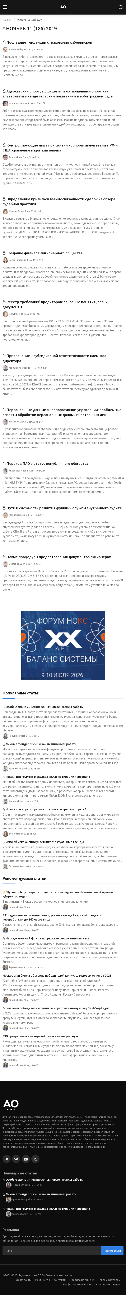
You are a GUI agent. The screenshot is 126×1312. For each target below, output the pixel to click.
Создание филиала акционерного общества (47, 255)
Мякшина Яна (13, 318)
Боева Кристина (14, 263)
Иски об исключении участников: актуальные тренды (45, 859)
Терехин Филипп (14, 984)
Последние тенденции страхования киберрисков (52, 42)
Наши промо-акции (107, 1301)
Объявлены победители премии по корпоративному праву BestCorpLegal (56, 1025)
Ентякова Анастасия (17, 883)
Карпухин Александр (17, 372)
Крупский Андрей (15, 786)
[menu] (5, 7)
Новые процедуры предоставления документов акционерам (63, 573)
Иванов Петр (13, 924)
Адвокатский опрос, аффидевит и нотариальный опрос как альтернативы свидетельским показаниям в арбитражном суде (61, 94)
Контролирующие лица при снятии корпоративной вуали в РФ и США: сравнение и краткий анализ (63, 149)
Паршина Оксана (15, 753)
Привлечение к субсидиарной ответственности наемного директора (58, 362)
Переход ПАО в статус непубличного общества (49, 474)
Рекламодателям (108, 1297)
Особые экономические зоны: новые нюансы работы (45, 724)
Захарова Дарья (14, 432)
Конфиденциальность (75, 1301)
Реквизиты (39, 1297)
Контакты (57, 1297)
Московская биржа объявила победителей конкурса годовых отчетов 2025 (57, 992)
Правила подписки (80, 1297)
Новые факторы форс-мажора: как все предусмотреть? (46, 826)
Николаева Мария (15, 482)
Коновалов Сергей (16, 104)
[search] (121, 7)
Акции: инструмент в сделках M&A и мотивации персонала (48, 794)
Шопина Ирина (13, 214)
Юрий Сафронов (15, 532)
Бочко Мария (13, 851)
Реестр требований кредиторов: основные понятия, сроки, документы (59, 307)
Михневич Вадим (14, 50)
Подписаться (112, 1267)
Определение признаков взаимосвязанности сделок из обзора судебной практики (62, 203)
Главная (7, 19)
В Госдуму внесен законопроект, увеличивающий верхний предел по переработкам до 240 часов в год (52, 934)
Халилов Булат (14, 818)
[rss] (35, 1176)
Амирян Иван (12, 159)
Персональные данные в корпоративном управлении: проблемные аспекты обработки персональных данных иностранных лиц (54, 420)
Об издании (20, 1297)
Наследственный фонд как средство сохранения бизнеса (47, 955)
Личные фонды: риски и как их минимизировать (41, 761)
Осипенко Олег (14, 581)
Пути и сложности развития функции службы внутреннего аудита (59, 521)
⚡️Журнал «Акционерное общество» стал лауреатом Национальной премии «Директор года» (58, 911)
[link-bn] (63, 662)
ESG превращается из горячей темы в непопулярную (40, 1053)
